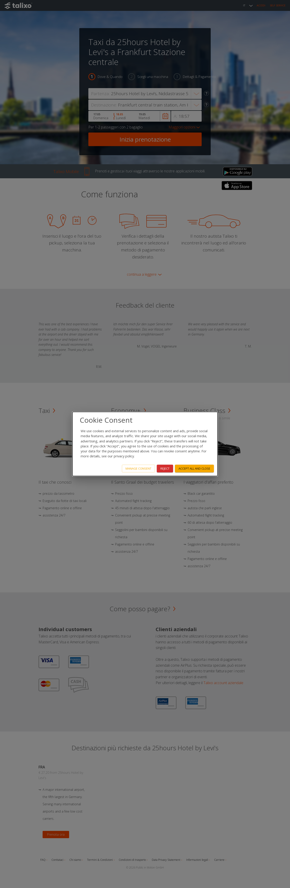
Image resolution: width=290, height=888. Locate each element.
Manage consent (138, 468)
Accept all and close (194, 468)
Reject (164, 468)
